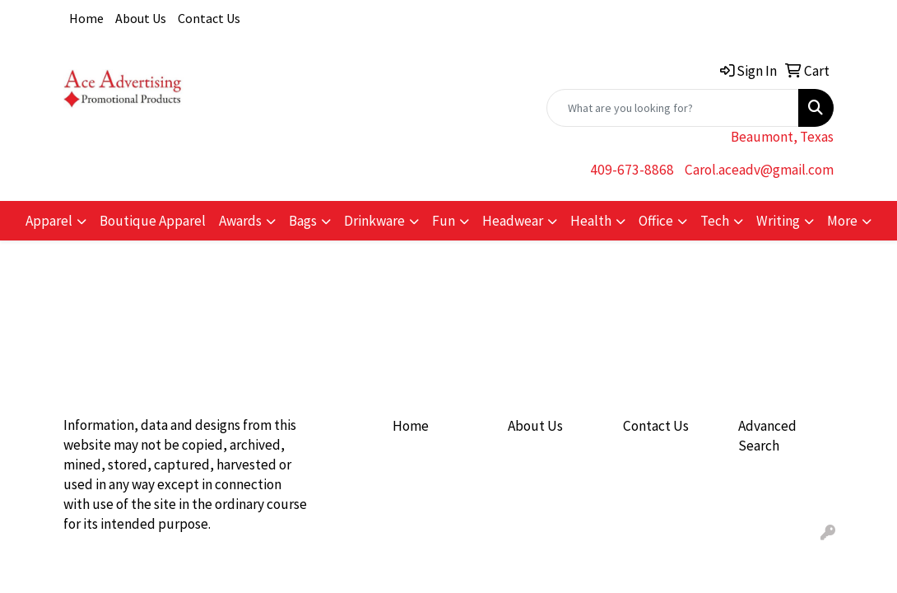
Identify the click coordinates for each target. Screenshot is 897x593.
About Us (140, 18)
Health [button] (590, 221)
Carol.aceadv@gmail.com (759, 170)
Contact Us (209, 18)
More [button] (842, 221)
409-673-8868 (632, 170)
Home (86, 18)
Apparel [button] (49, 221)
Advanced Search (767, 436)
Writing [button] (778, 221)
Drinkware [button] (374, 221)
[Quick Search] (672, 108)
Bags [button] (303, 221)
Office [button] (656, 221)
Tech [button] (714, 221)
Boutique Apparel (153, 221)
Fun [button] (443, 221)
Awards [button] (240, 221)
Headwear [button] (512, 221)
